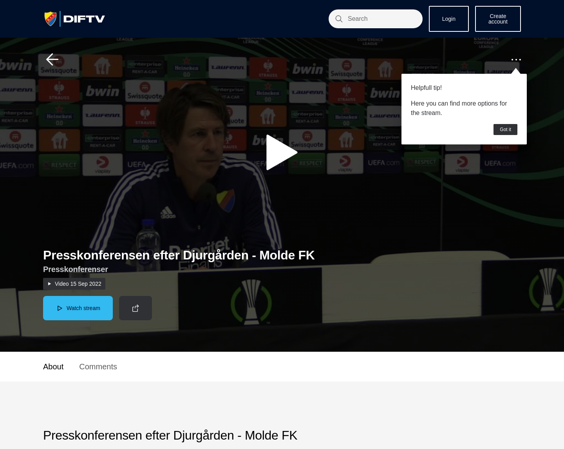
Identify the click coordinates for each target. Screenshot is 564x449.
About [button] (53, 367)
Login (449, 19)
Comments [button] (98, 367)
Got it (505, 129)
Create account (498, 19)
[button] (52, 59)
